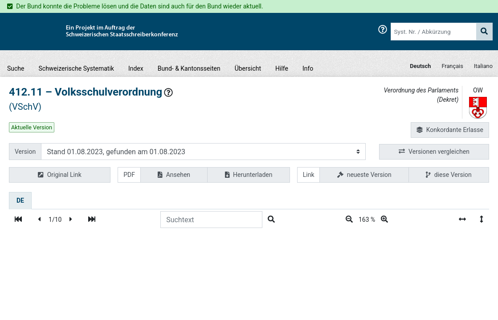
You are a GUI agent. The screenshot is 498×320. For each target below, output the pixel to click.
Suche (15, 68)
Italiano (483, 66)
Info (307, 68)
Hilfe (281, 68)
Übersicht (248, 68)
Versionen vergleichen (434, 151)
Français (452, 66)
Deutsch (420, 66)
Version (25, 151)
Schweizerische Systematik (76, 68)
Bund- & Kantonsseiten (189, 68)
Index (135, 68)
